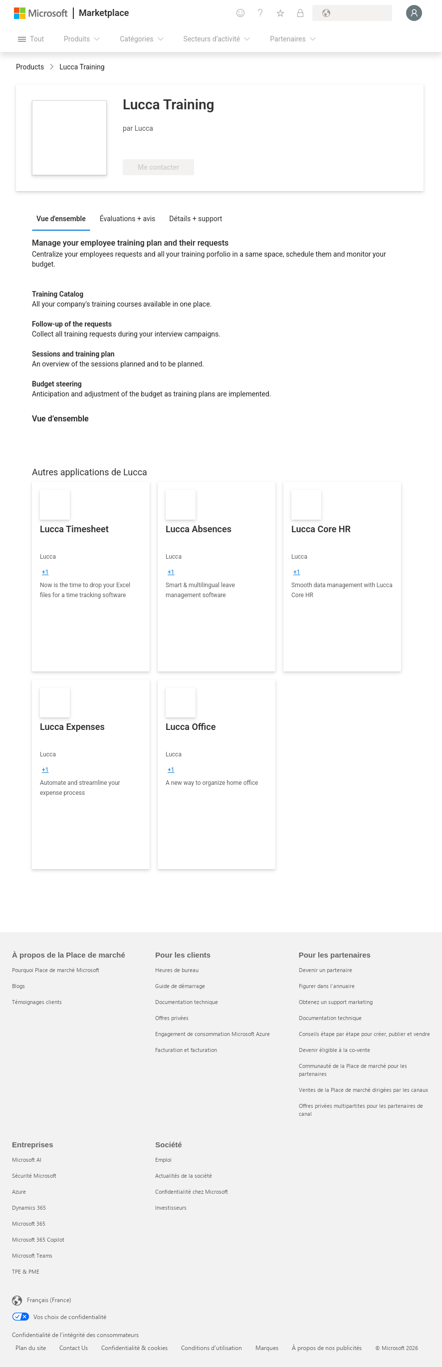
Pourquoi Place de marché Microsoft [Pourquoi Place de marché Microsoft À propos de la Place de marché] (55, 970)
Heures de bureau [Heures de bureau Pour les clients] (177, 970)
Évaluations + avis (128, 219)
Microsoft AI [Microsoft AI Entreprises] (26, 1159)
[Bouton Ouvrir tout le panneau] (31, 39)
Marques (266, 1348)
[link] (91, 577)
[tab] (63, 218)
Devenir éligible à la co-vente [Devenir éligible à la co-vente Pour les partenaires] (334, 1049)
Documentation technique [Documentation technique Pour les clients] (186, 1002)
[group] (45, 572)
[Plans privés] (300, 13)
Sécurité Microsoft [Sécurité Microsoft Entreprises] (34, 1175)
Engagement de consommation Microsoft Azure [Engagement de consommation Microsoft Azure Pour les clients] (212, 1033)
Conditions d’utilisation (211, 1348)
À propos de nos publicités (327, 1348)
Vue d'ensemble (61, 219)
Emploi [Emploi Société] (163, 1159)
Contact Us (73, 1348)
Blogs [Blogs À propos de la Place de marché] (18, 986)
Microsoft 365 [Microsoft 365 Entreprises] (28, 1223)
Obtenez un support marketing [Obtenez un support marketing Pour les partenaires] (336, 1002)
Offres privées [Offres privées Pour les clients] (172, 1018)
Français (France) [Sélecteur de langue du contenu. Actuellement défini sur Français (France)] (49, 1300)
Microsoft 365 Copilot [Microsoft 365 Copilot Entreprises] (38, 1239)
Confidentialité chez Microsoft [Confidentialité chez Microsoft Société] (191, 1191)
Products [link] (30, 67)
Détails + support (195, 219)
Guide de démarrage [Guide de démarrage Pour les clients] (180, 986)
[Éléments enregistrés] (280, 13)
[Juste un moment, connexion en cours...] (414, 13)
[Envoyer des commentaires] (240, 13)
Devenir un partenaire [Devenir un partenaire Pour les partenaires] (325, 970)
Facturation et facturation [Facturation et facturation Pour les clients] (186, 1049)
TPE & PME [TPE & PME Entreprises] (25, 1271)
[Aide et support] (260, 13)
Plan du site (30, 1348)
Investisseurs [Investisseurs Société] (171, 1207)
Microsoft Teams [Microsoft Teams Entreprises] (32, 1255)
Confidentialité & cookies (134, 1348)
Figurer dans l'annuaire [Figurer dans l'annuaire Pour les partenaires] (327, 986)
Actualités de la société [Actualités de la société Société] (183, 1175)
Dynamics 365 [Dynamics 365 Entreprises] (29, 1207)
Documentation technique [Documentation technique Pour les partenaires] (330, 1018)
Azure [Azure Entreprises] (19, 1191)
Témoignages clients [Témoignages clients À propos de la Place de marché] (37, 1002)
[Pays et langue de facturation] (352, 13)
